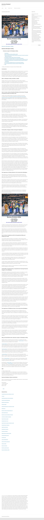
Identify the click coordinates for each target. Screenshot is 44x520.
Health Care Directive (5, 427)
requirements (15, 503)
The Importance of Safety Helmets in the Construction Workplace (14, 58)
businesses (3, 496)
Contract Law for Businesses (6, 400)
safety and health (8, 504)
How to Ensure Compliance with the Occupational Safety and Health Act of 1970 (16, 59)
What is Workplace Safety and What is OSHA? (11, 54)
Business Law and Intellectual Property (7, 414)
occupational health (21, 500)
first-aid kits (20, 497)
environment (9, 497)
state (13, 506)
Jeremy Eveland (6, 4)
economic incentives (18, 496)
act (17, 495)
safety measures (10, 505)
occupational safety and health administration (20, 501)
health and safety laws (19, 498)
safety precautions (14, 505)
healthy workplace (4, 499)
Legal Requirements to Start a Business (7, 398)
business (19, 495)
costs (5, 496)
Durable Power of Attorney (5, 425)
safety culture (13, 504)
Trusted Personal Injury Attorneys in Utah (8, 394)
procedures (21, 502)
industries (17, 499)
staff (9, 506)
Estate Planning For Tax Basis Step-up (36, 30)
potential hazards (17, 502)
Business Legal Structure (5, 447)
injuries (20, 499)
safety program (24, 505)
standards (11, 506)
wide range (22, 506)
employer (3, 497)
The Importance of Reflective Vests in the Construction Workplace (14, 62)
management (3, 500)
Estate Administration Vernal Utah (36, 36)
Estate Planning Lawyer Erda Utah (36, 34)
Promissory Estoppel (5, 431)
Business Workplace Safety (7, 46)
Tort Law (3, 396)
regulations (11, 503)
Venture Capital (4, 443)
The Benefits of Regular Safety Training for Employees (12, 57)
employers (5, 497)
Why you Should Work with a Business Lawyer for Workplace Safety (14, 63)
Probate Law (3, 408)
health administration (8, 498)
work (24, 506)
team (15, 506)
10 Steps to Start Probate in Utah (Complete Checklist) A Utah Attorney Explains (36, 40)
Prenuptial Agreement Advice (35, 35)
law (23, 499)
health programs (24, 498)
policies (13, 502)
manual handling (7, 500)
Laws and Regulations (5, 439)
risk (17, 503)
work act (26, 506)
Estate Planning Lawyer (5, 418)
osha (3, 502)
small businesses (6, 506)
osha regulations (6, 502)
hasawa (26, 497)
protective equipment (7, 503)
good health (23, 497)
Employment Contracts (5, 429)
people (10, 502)
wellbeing (19, 506)
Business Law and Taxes (5, 402)
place (11, 502)
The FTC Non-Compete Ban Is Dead (36, 31)
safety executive (17, 504)
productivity (25, 502)
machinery (25, 499)
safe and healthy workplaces (23, 503)
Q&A (5, 64)
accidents (16, 495)
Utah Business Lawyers (35, 22)
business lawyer (21, 340)
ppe (19, 502)
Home (2, 8)
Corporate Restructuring (5, 435)
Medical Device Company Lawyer (6, 433)
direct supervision (13, 496)
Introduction (6, 53)
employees (25, 496)
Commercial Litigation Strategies (6, 416)
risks (18, 503)
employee (22, 496)
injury (21, 499)
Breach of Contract (4, 445)
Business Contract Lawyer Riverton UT (7, 410)
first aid (17, 497)
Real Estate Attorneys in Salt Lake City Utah (8, 406)
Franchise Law (4, 437)
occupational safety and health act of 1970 (9, 501)
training (17, 506)
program (3, 503)
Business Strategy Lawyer (35, 13)
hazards (3, 498)
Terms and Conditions (17, 8)
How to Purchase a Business (6, 441)
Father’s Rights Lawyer (34, 23)
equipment (12, 497)
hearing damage (9, 499)
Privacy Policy (10, 8)
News (5, 8)
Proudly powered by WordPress (5, 516)
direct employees (8, 496)
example (15, 497)
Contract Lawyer (4, 404)
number (18, 500)
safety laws (6, 505)
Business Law (9, 495)
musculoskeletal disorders (13, 500)
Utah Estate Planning (5, 412)
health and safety (14, 498)
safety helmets (21, 504)
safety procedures (19, 505)
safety (5, 504)
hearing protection (13, 499)
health (5, 498)
